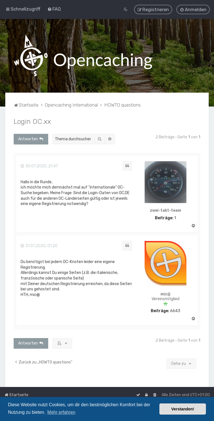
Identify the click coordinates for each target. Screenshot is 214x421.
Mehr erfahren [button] (61, 412)
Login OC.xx (32, 121)
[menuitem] (54, 8)
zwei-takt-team (165, 210)
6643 (175, 310)
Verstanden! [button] (182, 409)
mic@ (165, 294)
